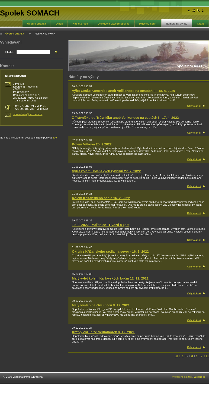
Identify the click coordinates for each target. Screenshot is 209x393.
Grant (200, 23)
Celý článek (194, 105)
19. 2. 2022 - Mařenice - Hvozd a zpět (100, 225)
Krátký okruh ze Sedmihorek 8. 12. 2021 (103, 332)
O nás (59, 23)
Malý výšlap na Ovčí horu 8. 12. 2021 (101, 305)
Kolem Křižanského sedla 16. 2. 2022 (101, 198)
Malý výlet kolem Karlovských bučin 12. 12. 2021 (110, 278)
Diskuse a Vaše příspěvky (113, 23)
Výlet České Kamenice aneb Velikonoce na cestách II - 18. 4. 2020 (123, 91)
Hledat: (9, 52)
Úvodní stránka (36, 23)
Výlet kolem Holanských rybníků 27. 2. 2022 (106, 171)
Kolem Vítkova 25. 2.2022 (92, 144)
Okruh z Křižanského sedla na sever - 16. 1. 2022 (110, 251)
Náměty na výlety (176, 23)
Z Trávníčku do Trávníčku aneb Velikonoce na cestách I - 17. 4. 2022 (125, 117)
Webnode (200, 376)
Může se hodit (147, 23)
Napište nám (80, 23)
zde (54, 137)
